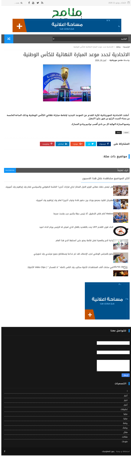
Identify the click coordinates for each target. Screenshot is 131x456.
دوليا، (124, 419)
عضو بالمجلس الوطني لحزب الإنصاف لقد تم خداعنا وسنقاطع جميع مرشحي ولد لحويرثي (72, 255)
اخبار (124, 401)
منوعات (123, 442)
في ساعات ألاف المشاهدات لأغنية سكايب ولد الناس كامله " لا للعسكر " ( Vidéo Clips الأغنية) (69, 268)
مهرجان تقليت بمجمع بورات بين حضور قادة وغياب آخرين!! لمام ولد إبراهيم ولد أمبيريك (73, 201)
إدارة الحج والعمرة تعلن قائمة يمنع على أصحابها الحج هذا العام (83, 241)
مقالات (123, 438)
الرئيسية (125, 47)
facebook (9, 171)
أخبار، (124, 405)
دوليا (124, 415)
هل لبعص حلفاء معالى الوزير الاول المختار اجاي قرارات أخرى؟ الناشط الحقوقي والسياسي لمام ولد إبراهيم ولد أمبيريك (58, 188)
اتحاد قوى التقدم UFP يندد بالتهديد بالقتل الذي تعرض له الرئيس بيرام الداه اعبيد (75, 228)
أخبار (124, 396)
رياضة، (117, 47)
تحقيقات (122, 410)
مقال (124, 433)
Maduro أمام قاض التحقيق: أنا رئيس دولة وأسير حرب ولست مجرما (82, 215)
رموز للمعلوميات (107, 452)
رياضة (124, 424)
